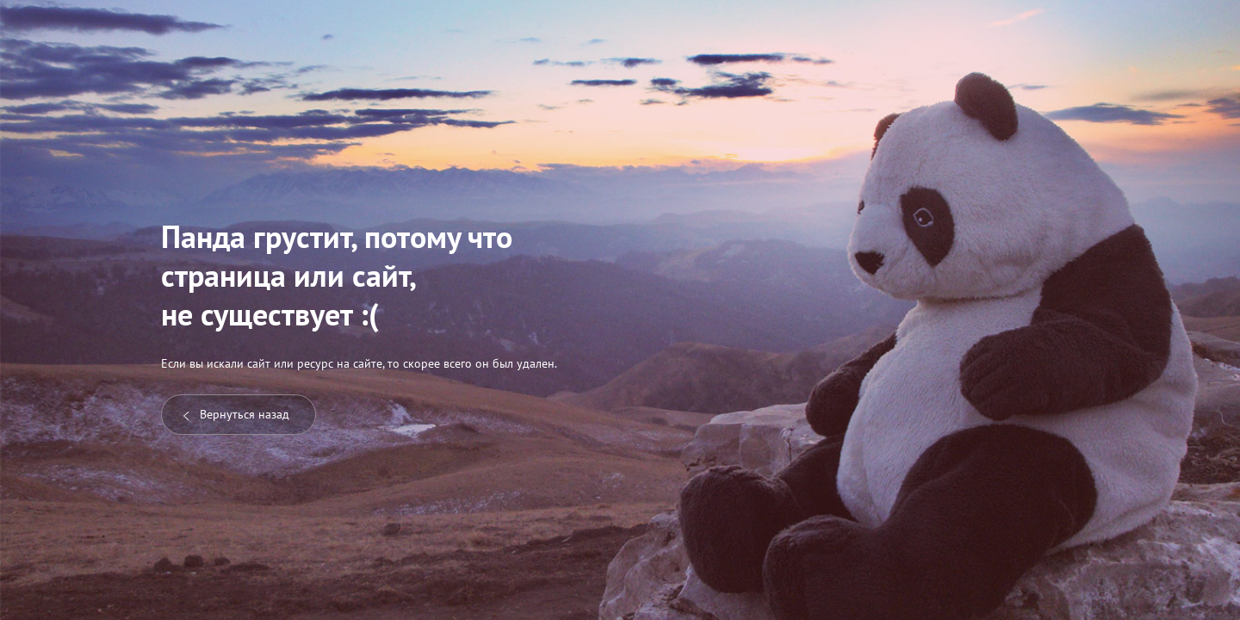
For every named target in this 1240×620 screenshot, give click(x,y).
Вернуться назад (236, 414)
